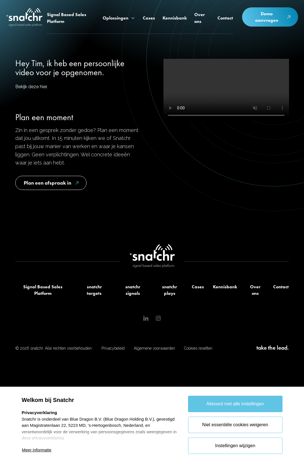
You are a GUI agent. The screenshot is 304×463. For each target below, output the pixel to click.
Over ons (255, 290)
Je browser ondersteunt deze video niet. (226, 90)
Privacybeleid (113, 348)
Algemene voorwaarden (154, 348)
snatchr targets (94, 290)
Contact (281, 286)
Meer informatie (36, 449)
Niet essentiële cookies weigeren (235, 424)
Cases (198, 286)
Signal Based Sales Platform (42, 290)
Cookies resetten (198, 348)
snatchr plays (169, 290)
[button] (119, 18)
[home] (25, 18)
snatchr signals (132, 290)
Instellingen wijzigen (235, 445)
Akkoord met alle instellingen (235, 403)
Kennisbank (225, 286)
